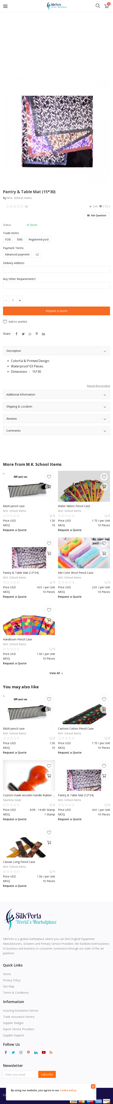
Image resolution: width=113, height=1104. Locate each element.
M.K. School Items (19, 198)
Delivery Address (13, 263)
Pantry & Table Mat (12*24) (21, 573)
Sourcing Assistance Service (21, 1010)
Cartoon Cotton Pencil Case (76, 728)
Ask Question (96, 215)
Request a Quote (57, 311)
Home (7, 974)
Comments (56, 431)
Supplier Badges (13, 1023)
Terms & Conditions (16, 992)
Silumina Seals (12, 800)
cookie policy (68, 1090)
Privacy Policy (11, 980)
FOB (8, 239)
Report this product (98, 386)
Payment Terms (13, 248)
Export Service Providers (18, 1029)
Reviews (56, 419)
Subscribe (47, 1074)
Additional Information (56, 395)
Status (7, 225)
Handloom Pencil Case (17, 639)
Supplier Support (13, 1035)
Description (56, 351)
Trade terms (11, 233)
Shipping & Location (56, 407)
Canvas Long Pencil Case (19, 862)
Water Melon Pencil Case (74, 506)
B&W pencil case (14, 506)
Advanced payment (17, 254)
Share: (7, 333)
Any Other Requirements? (19, 279)
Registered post (39, 239)
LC (37, 254)
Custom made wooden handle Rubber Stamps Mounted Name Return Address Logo (29, 795)
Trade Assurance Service (19, 1017)
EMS (20, 239)
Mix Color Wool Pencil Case (75, 573)
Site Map (8, 986)
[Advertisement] (56, 42)
